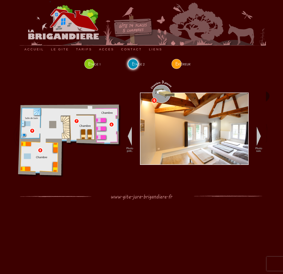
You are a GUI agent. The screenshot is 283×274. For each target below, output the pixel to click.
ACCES (106, 49)
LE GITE (60, 49)
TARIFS (84, 49)
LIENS (155, 49)
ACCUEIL (34, 49)
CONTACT (131, 49)
